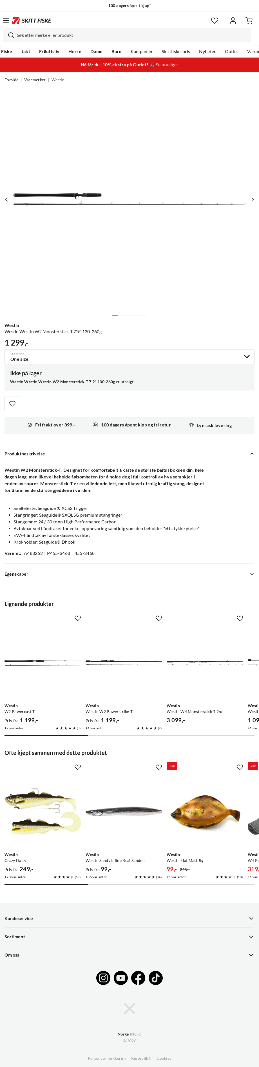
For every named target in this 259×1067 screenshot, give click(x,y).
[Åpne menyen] (6, 20)
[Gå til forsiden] (31, 20)
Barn (116, 51)
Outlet (231, 51)
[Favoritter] (214, 20)
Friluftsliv (49, 51)
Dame (96, 51)
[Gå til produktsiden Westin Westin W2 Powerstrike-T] (124, 662)
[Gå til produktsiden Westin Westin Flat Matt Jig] (205, 811)
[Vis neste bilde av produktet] (252, 199)
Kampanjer (142, 51)
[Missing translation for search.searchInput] (8, 35)
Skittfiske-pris (176, 51)
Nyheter (207, 51)
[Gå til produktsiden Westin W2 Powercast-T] (43, 662)
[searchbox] (132, 35)
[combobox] (127, 35)
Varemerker (35, 80)
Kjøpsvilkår (141, 1058)
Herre (74, 51)
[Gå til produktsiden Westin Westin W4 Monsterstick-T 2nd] (205, 662)
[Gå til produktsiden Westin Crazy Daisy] (43, 811)
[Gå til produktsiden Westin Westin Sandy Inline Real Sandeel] (124, 811)
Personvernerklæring (107, 1058)
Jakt (25, 51)
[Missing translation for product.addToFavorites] (12, 403)
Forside (11, 80)
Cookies (164, 1058)
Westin (58, 80)
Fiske (6, 51)
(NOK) (129, 1034)
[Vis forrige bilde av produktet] (6, 199)
